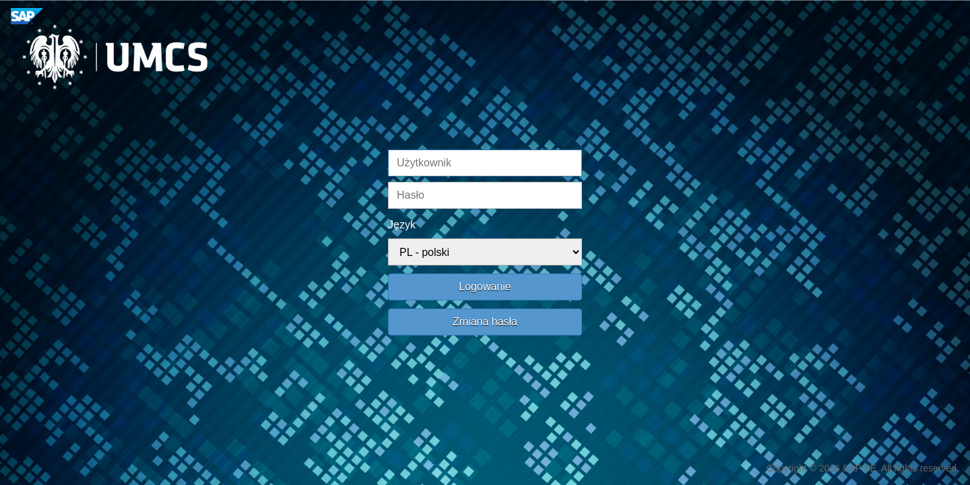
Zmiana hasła (485, 321)
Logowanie (485, 286)
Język (402, 224)
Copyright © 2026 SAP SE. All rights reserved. (863, 468)
